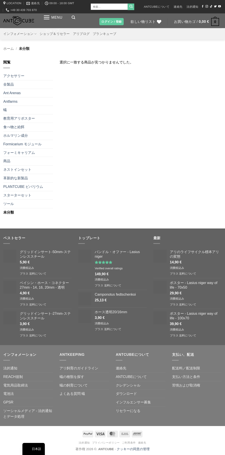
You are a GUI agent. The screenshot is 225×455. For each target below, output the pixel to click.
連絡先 (178, 6)
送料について (37, 273)
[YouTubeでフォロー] (219, 6)
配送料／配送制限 (186, 368)
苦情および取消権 (186, 385)
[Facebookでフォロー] (202, 6)
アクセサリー (13, 76)
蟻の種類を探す (72, 377)
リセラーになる (128, 411)
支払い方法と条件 (186, 377)
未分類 (8, 212)
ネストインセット (17, 169)
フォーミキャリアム (19, 153)
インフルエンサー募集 (133, 402)
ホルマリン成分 (15, 135)
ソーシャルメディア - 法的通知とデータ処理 (27, 413)
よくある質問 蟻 (72, 394)
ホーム (8, 48)
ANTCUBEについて (156, 6)
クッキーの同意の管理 (133, 449)
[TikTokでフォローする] (211, 6)
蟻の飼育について (74, 385)
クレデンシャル (128, 385)
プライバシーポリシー (106, 442)
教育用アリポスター (19, 118)
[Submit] (131, 7)
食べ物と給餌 (13, 127)
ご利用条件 (129, 442)
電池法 (8, 394)
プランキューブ (104, 34)
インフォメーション (19, 34)
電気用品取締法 (15, 385)
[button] (53, 17)
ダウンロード (126, 394)
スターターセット (17, 195)
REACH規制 (13, 377)
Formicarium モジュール (22, 144)
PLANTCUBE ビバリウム (23, 187)
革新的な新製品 (15, 178)
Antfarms (10, 101)
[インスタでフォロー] (206, 6)
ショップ (54, 30)
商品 (6, 161)
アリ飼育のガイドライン (79, 368)
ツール (8, 204)
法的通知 (192, 6)
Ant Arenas (12, 93)
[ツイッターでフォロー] (215, 6)
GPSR (8, 402)
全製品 (8, 84)
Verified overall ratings (109, 268)
